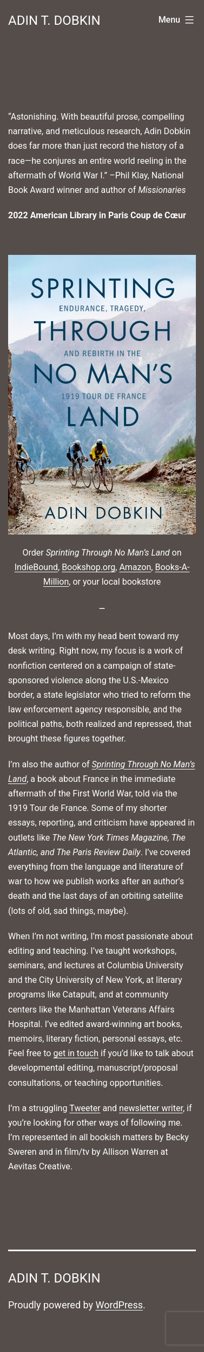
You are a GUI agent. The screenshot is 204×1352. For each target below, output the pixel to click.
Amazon (135, 567)
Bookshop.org (88, 567)
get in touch (75, 1053)
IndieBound (36, 567)
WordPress (119, 1305)
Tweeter (84, 1108)
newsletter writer (151, 1108)
